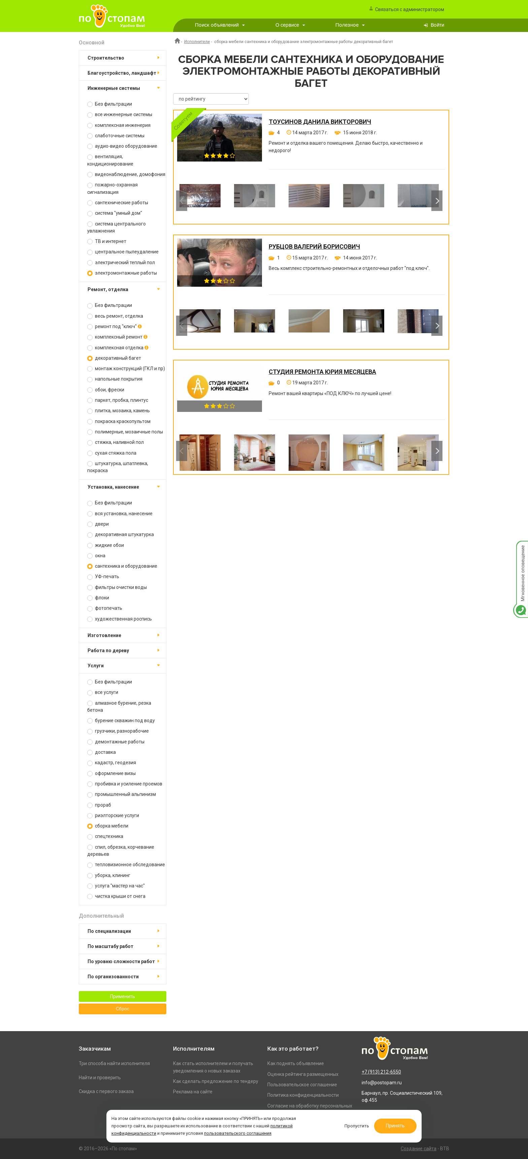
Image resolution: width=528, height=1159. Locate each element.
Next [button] (436, 200)
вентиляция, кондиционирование (110, 160)
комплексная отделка (117, 348)
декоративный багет (114, 358)
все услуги (102, 692)
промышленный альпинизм (121, 794)
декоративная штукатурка (120, 534)
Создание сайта (418, 1148)
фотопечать (104, 608)
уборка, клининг (108, 875)
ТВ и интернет (106, 241)
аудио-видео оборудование (122, 146)
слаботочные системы (115, 136)
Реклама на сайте (192, 1091)
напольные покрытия (114, 379)
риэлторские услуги (113, 815)
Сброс (122, 1009)
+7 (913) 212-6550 (381, 1072)
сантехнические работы (117, 203)
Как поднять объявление (295, 1063)
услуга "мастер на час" (116, 886)
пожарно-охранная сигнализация (112, 188)
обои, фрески (105, 390)
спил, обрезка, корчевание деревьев (120, 850)
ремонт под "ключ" (114, 326)
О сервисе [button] (290, 25)
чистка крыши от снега (116, 896)
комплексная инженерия (119, 125)
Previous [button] (181, 200)
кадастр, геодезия (111, 763)
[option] (200, 200)
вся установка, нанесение (120, 514)
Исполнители (197, 41)
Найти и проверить (100, 1077)
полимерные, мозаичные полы (125, 432)
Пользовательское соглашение (302, 1084)
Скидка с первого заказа (106, 1091)
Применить (122, 996)
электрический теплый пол (121, 263)
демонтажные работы (115, 742)
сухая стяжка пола (111, 453)
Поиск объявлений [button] (220, 25)
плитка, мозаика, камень (118, 411)
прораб (99, 805)
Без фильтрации (109, 104)
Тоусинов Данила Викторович (320, 122)
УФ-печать (103, 577)
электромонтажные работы (122, 273)
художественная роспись (119, 619)
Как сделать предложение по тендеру (215, 1081)
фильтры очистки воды (117, 587)
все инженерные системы (119, 114)
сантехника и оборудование (122, 566)
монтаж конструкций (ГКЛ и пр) (126, 369)
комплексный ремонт (117, 337)
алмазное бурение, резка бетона (119, 706)
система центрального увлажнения (116, 227)
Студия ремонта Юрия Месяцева (322, 372)
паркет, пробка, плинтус (117, 400)
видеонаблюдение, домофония (126, 174)
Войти (437, 25)
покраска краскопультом (119, 421)
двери (98, 524)
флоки (98, 598)
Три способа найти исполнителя (114, 1063)
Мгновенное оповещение (520, 547)
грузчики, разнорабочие (118, 731)
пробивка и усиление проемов (124, 784)
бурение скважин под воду (121, 721)
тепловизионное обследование (126, 865)
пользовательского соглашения (238, 1133)
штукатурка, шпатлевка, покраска (117, 467)
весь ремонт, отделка (115, 316)
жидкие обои (105, 545)
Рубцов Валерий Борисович (314, 247)
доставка (101, 752)
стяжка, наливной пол (115, 442)
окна (96, 556)
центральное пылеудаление (123, 252)
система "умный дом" (114, 213)
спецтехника (105, 836)
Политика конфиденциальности (303, 1095)
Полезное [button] (350, 25)
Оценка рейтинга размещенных (302, 1074)
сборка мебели (107, 826)
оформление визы (111, 773)
